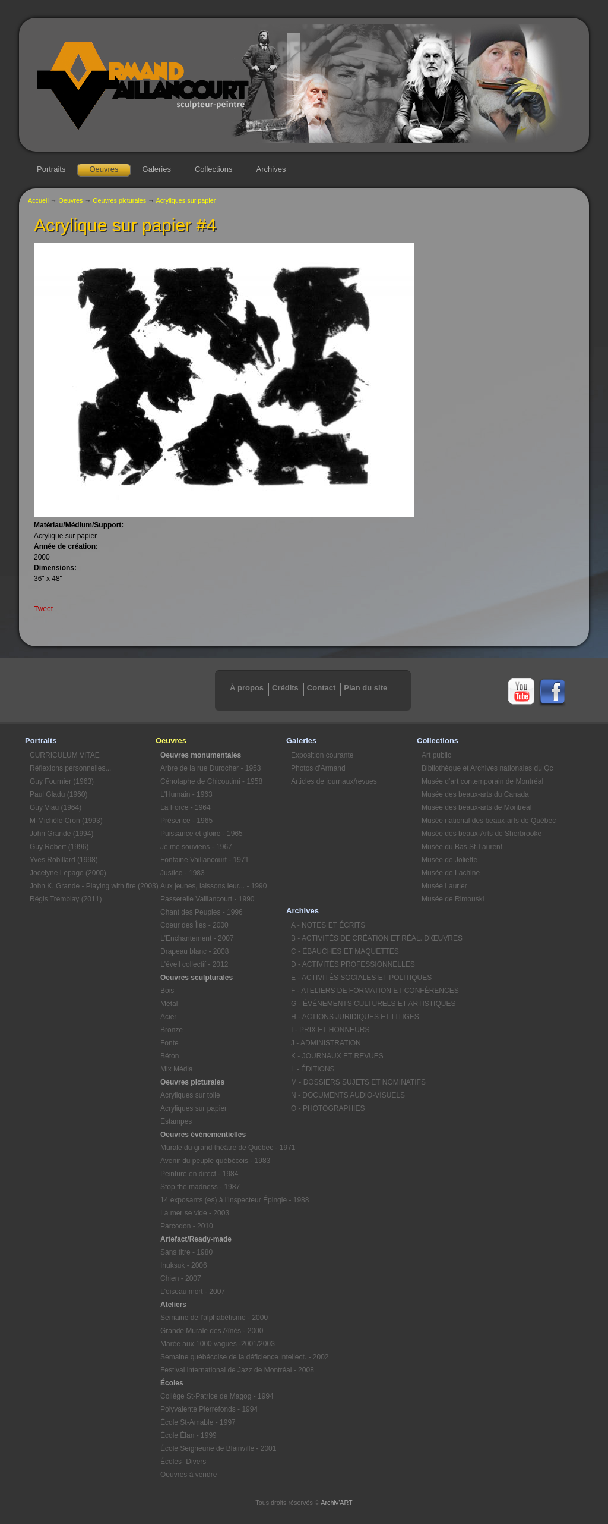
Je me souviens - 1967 (196, 847)
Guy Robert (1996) (59, 847)
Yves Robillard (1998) (64, 860)
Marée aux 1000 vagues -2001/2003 (217, 1344)
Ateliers (173, 1304)
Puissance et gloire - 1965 (201, 833)
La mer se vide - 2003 (194, 1213)
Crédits (285, 687)
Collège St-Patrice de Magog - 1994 (217, 1396)
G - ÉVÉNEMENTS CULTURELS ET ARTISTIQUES (354, 1004)
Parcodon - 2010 (186, 1226)
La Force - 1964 (185, 807)
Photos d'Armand (318, 768)
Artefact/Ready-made (196, 1239)
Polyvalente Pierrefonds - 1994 (209, 1409)
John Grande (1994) (61, 833)
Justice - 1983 (182, 873)
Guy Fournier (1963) (62, 781)
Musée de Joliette (449, 860)
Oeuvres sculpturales (196, 977)
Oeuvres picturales (119, 200)
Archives (271, 169)
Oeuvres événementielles (203, 1134)
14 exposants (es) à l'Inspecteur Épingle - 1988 (223, 1200)
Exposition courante (322, 755)
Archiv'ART (336, 1502)
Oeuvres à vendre (188, 1474)
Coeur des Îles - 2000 (194, 925)
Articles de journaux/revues (334, 781)
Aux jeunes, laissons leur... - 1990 (213, 886)
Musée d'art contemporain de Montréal (482, 781)
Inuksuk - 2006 (183, 1265)
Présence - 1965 (186, 820)
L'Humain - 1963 (186, 794)
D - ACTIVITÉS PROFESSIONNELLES (353, 964)
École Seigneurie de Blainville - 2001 (218, 1448)
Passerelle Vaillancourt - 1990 (207, 899)
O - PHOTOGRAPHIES (328, 1108)
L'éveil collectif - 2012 (194, 964)
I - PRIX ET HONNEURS (330, 1030)
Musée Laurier (444, 886)
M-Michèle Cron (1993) (66, 820)
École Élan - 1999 (188, 1435)
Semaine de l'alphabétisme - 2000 (214, 1318)
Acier (168, 1017)
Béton (169, 1056)
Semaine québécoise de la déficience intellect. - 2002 (223, 1357)
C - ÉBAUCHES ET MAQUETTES (345, 951)
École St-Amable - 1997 (198, 1422)
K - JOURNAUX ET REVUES (337, 1056)
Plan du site (365, 687)
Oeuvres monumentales (200, 755)
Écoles (171, 1383)
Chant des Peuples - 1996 (201, 912)
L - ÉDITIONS (313, 1069)
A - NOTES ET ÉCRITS (328, 925)
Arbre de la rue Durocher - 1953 (210, 768)
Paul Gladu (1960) (58, 794)
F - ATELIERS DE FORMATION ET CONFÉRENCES (354, 990)
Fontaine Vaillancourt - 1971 (204, 860)
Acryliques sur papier (186, 200)
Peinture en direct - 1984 (199, 1174)
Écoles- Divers (183, 1461)
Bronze (171, 1030)
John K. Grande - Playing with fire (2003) (93, 886)
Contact (321, 687)
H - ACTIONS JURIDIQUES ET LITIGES (354, 1017)
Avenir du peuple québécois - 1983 (215, 1161)
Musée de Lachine (451, 873)
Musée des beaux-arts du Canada (475, 794)
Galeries (156, 169)
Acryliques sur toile (190, 1095)
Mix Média (176, 1069)
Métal (169, 1004)
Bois (167, 990)
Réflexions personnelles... (70, 768)
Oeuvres (103, 169)
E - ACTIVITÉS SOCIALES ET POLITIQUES (354, 977)
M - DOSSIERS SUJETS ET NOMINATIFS (354, 1082)
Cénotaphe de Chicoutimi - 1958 (211, 781)
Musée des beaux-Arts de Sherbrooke (482, 833)
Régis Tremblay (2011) (66, 899)
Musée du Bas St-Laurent (462, 847)
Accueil (38, 200)
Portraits (51, 169)
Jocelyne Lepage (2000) (68, 873)
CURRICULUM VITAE (65, 755)
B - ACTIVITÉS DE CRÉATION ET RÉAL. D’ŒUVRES (354, 938)
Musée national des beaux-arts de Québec (484, 820)
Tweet (43, 609)
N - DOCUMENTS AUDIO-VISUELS (348, 1095)
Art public (436, 755)
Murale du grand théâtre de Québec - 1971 (223, 1147)
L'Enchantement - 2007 (197, 938)
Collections (214, 169)
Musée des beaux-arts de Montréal (476, 807)
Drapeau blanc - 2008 (194, 951)
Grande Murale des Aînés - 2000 (211, 1331)
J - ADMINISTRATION (326, 1043)
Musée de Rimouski (453, 899)
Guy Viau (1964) (55, 807)
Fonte (169, 1043)
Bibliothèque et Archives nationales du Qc (484, 768)
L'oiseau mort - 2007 (192, 1291)
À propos (247, 687)
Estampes (176, 1121)
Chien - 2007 (180, 1278)
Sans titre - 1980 (186, 1252)
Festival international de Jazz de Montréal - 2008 (223, 1370)
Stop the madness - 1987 (200, 1187)
